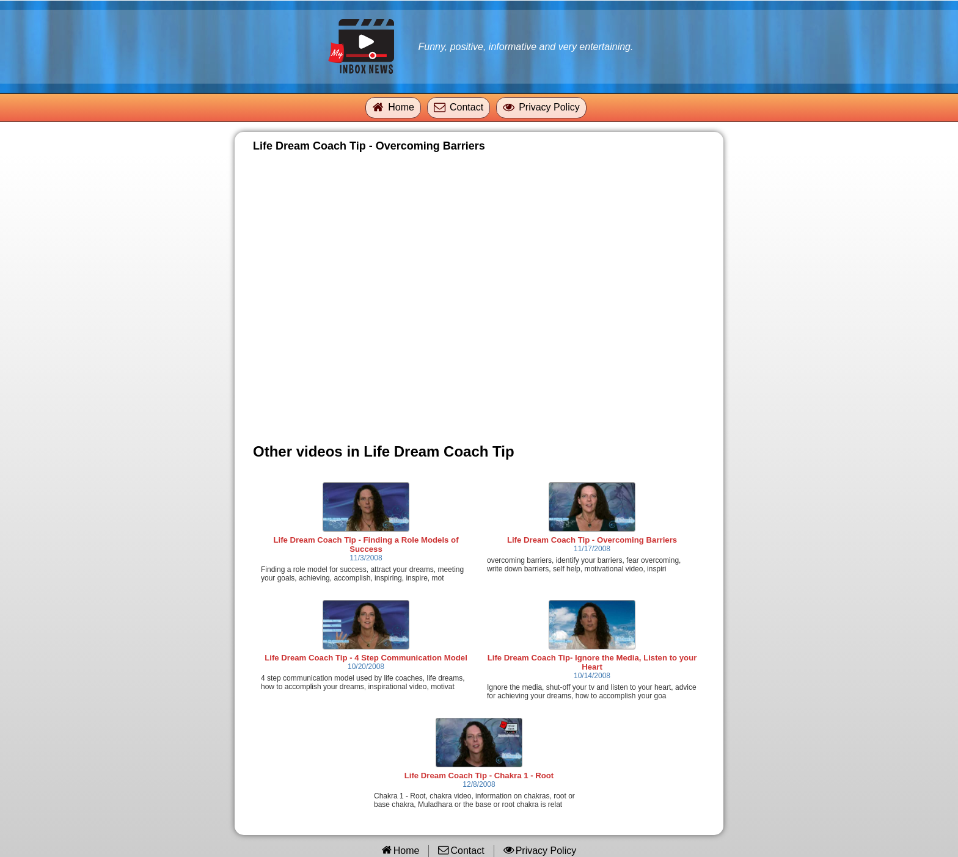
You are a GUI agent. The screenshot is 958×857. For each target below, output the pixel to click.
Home (401, 107)
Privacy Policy (549, 107)
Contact (466, 107)
